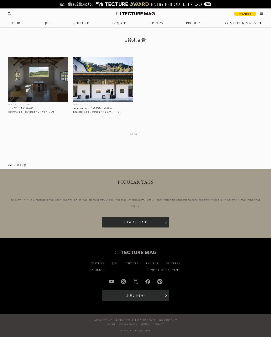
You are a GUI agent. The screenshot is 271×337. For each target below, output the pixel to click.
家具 (251, 200)
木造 (79, 200)
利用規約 (145, 324)
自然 (160, 200)
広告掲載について (103, 320)
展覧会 (104, 200)
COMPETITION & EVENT (244, 23)
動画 (96, 200)
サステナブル (149, 200)
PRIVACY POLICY (127, 324)
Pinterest (160, 281)
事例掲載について (124, 320)
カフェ (136, 206)
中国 (221, 200)
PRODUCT (194, 23)
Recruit (199, 200)
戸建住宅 (126, 200)
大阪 (257, 200)
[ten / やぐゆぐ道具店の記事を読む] (38, 79)
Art (118, 200)
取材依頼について (168, 320)
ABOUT (111, 324)
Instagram (123, 281)
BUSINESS (156, 23)
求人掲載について (146, 320)
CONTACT (158, 324)
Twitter (135, 281)
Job (185, 200)
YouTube (88, 200)
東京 (14, 200)
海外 (112, 200)
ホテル (236, 200)
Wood (72, 200)
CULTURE (81, 23)
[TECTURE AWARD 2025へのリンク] (135, 4)
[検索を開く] (9, 13)
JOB (47, 23)
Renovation (42, 200)
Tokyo (64, 200)
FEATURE (15, 23)
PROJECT (119, 23)
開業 (207, 200)
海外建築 (54, 200)
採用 (191, 200)
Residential (176, 200)
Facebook (147, 281)
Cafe (244, 200)
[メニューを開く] (261, 13)
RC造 (228, 200)
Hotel (214, 200)
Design (136, 200)
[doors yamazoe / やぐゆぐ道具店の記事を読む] (103, 79)
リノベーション (27, 200)
